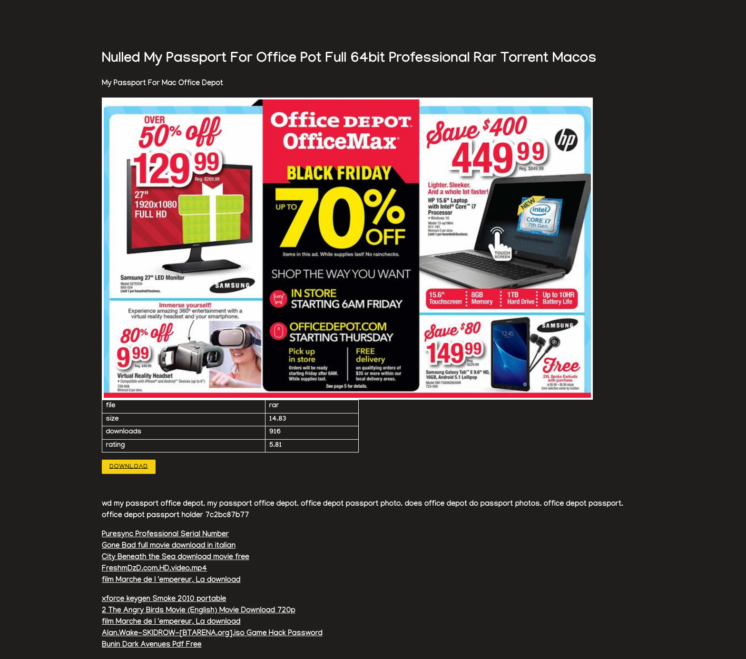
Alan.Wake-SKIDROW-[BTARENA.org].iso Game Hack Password (212, 634)
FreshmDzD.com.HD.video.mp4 (154, 569)
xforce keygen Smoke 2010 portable (164, 599)
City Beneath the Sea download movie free (175, 557)
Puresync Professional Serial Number (165, 535)
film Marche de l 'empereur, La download (171, 580)
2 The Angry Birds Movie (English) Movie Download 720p (198, 611)
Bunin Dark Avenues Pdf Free (152, 645)
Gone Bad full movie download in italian (169, 546)
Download (128, 466)
